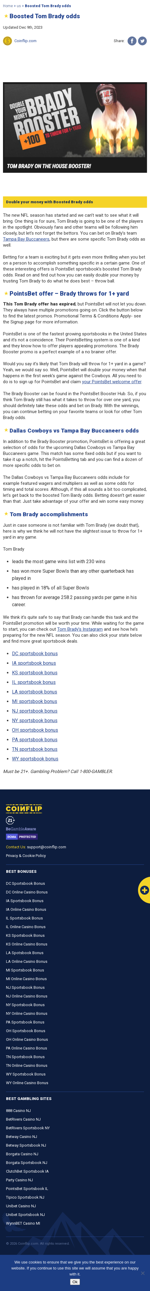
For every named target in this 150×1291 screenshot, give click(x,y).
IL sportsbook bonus (34, 682)
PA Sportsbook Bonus (25, 1022)
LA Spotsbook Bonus (24, 953)
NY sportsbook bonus (34, 720)
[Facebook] (132, 40)
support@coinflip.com (46, 847)
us (19, 6)
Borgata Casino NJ (22, 1154)
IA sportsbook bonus (34, 663)
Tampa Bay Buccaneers (26, 239)
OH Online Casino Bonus (27, 1039)
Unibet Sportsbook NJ (25, 1214)
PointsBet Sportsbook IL (27, 1188)
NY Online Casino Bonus (26, 1013)
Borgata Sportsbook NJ (26, 1162)
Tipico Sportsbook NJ (25, 1197)
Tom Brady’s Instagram (80, 629)
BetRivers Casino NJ (23, 1119)
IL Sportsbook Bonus (24, 918)
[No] (143, 1273)
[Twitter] (142, 40)
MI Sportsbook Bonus (25, 970)
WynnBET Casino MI (23, 1223)
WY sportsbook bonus (35, 759)
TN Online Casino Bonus (26, 1065)
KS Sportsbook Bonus (25, 935)
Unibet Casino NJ (21, 1206)
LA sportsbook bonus (34, 692)
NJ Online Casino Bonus (26, 996)
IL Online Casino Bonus (26, 927)
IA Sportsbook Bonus (24, 901)
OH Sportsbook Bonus (25, 1031)
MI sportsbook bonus (34, 701)
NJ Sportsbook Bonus (25, 987)
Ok (75, 1282)
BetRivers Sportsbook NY (28, 1128)
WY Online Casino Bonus (27, 1083)
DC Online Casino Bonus (27, 892)
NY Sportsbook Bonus (25, 1005)
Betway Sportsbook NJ (26, 1145)
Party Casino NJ (19, 1180)
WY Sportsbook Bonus (26, 1074)
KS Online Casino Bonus (26, 944)
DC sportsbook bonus (35, 653)
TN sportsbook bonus (34, 749)
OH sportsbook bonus (35, 730)
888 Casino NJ (18, 1110)
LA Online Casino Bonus (26, 961)
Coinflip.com (25, 41)
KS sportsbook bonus (34, 673)
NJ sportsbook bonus (34, 711)
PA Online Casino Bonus (26, 1048)
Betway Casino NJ (21, 1136)
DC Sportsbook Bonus (25, 883)
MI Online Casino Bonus (26, 979)
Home (8, 6)
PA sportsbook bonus (34, 739)
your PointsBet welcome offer (111, 381)
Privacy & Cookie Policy (26, 855)
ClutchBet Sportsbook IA (27, 1171)
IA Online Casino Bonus (26, 909)
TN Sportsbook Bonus (25, 1057)
